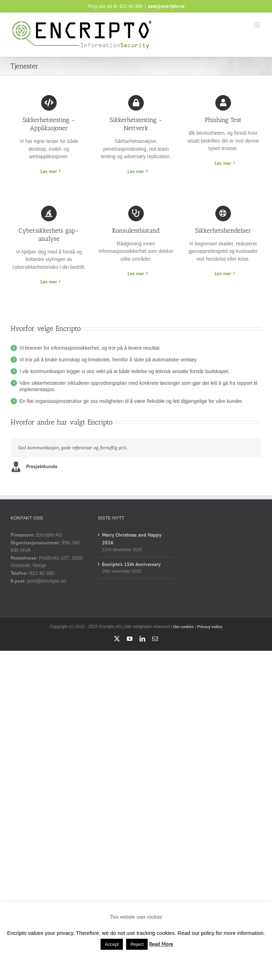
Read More (161, 944)
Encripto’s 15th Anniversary (131, 564)
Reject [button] (136, 944)
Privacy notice (209, 626)
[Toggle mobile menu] (257, 25)
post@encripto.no (166, 6)
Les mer (48, 171)
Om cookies (183, 626)
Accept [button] (112, 944)
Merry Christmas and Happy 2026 (131, 539)
